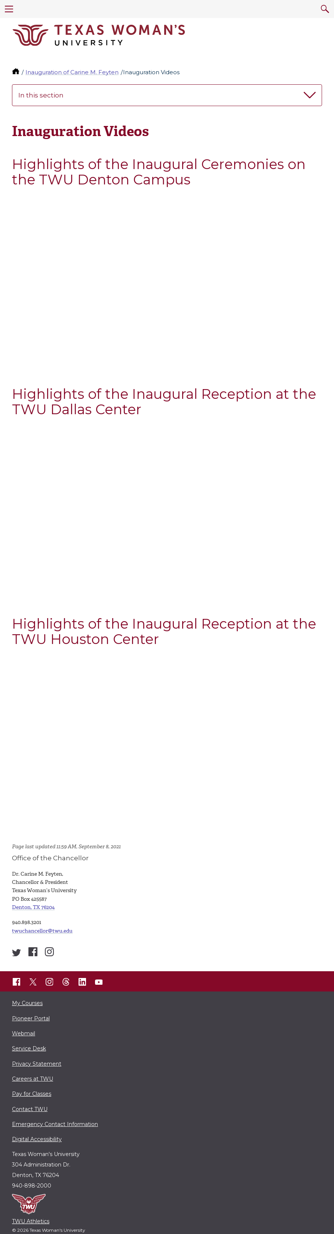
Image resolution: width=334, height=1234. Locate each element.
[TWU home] (16, 72)
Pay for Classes (31, 1093)
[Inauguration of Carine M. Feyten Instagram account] (49, 951)
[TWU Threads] (65, 982)
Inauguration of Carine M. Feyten (72, 72)
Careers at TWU (32, 1078)
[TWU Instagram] (49, 982)
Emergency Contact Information (55, 1124)
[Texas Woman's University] (99, 35)
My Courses (27, 1003)
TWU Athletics (30, 1221)
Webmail (23, 1033)
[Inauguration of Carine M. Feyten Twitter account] (16, 953)
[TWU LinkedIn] (82, 982)
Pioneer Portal (31, 1018)
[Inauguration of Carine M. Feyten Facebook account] (32, 951)
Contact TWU (30, 1109)
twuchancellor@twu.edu (42, 930)
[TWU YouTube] (98, 982)
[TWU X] (32, 982)
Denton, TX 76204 (33, 907)
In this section (167, 95)
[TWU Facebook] (16, 982)
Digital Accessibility (37, 1139)
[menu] (9, 9)
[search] (325, 9)
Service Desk (29, 1048)
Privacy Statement (36, 1063)
